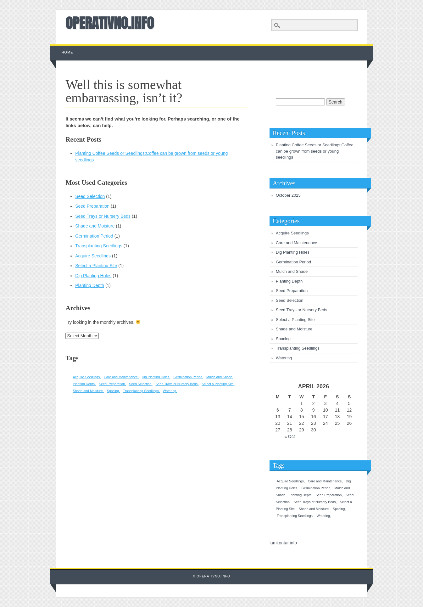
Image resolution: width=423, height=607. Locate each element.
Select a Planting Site (96, 265)
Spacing (283, 338)
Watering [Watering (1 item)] (169, 391)
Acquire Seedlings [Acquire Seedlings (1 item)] (86, 377)
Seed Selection (90, 196)
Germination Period (94, 236)
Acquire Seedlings (93, 255)
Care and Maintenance (296, 242)
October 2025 (288, 195)
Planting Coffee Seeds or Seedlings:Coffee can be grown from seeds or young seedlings (314, 151)
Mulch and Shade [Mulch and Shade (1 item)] (219, 377)
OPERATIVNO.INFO (109, 23)
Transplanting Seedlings (98, 245)
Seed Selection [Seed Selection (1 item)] (140, 384)
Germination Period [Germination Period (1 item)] (187, 377)
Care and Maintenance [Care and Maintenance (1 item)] (121, 377)
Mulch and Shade (292, 271)
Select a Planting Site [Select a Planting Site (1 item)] (217, 384)
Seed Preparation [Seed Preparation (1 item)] (112, 384)
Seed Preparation (92, 206)
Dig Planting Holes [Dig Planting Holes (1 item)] (156, 377)
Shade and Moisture (94, 225)
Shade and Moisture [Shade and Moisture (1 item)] (88, 391)
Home (67, 52)
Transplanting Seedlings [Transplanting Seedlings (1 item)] (141, 391)
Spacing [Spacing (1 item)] (113, 391)
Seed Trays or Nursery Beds (103, 216)
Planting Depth (89, 285)
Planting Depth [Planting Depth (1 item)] (84, 384)
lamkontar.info (283, 542)
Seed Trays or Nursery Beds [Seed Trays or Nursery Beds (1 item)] (177, 384)
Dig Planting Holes (93, 275)
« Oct (289, 436)
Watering (284, 358)
